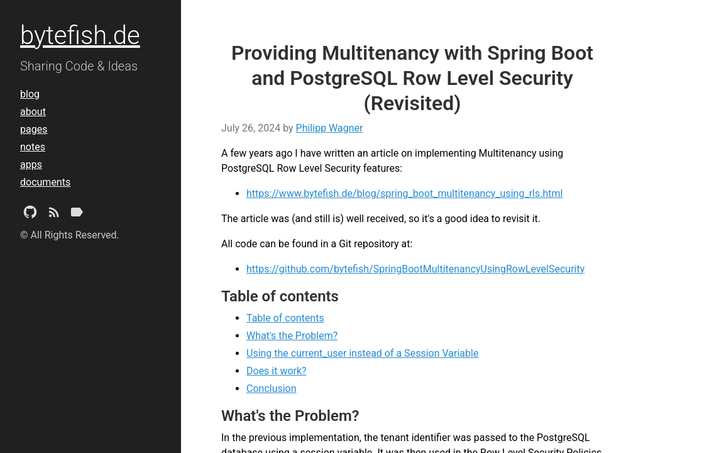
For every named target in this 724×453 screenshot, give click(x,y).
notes (32, 147)
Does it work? (276, 371)
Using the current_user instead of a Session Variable (362, 353)
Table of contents (285, 318)
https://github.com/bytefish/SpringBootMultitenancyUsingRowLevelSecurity (415, 269)
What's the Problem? (291, 336)
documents (45, 182)
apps (31, 165)
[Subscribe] (54, 214)
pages (33, 129)
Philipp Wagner (329, 128)
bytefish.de (80, 35)
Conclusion (271, 388)
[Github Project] (30, 214)
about (33, 112)
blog (30, 94)
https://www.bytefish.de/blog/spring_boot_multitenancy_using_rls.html (404, 193)
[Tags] (76, 214)
